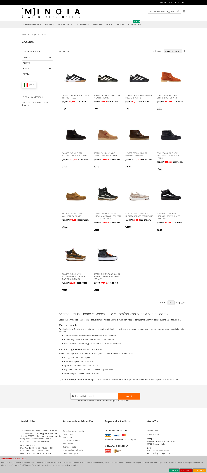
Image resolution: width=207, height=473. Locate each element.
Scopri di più (92, 365)
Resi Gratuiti (68, 443)
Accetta (175, 470)
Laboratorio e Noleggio (73, 450)
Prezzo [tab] (26, 63)
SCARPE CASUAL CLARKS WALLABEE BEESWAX (136, 154)
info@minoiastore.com (30, 441)
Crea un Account (176, 2)
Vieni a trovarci (93, 373)
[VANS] (96, 231)
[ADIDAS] (64, 110)
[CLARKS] (159, 110)
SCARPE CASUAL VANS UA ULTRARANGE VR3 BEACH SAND (139, 214)
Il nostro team (153, 434)
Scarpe (33, 35)
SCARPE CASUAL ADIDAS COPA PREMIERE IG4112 (138, 96)
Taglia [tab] (26, 68)
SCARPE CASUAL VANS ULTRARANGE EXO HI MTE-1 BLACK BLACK (169, 216)
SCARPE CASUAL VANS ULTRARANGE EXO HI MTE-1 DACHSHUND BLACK (74, 276)
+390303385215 (27, 430)
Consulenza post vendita (73, 431)
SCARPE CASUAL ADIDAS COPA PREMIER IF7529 (75, 96)
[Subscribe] (129, 396)
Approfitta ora (107, 369)
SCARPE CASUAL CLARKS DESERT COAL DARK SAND (105, 154)
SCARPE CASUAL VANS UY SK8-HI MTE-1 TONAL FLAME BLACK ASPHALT (107, 276)
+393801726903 (27, 436)
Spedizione (67, 437)
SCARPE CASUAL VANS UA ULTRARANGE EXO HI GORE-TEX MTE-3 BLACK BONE (107, 216)
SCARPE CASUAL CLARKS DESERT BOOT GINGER (167, 96)
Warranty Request (71, 453)
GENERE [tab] (26, 57)
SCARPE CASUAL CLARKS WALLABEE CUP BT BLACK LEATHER (168, 155)
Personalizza (199, 470)
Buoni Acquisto (69, 447)
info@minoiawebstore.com (32, 438)
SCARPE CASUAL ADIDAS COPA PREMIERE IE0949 (107, 96)
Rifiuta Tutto (186, 470)
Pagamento (67, 434)
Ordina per (157, 51)
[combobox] (164, 11)
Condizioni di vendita (72, 440)
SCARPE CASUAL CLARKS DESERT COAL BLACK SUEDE (74, 154)
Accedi (163, 2)
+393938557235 (27, 433)
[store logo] (51, 13)
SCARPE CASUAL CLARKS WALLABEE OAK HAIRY (73, 214)
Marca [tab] (26, 74)
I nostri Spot (152, 430)
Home (24, 35)
